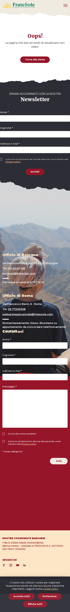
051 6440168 (16, 268)
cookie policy (50, 603)
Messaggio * (9, 386)
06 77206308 (17, 309)
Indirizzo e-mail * (10, 143)
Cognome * (6, 127)
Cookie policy (9, 589)
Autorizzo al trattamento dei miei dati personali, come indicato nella (37, 160)
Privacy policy (13, 162)
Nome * (4, 112)
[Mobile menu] (65, 5)
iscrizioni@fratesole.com (18, 273)
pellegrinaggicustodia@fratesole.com (27, 314)
